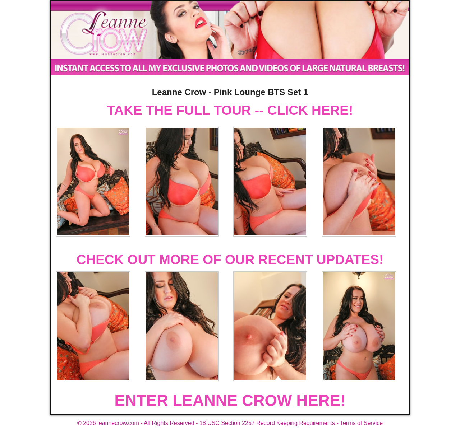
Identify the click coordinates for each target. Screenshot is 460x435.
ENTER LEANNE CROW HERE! (230, 400)
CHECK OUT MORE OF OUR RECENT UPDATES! (230, 259)
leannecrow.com (118, 423)
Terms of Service (361, 423)
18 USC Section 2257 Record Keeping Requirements (267, 423)
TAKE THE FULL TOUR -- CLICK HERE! (230, 110)
